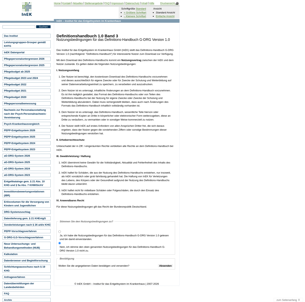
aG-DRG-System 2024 (17, 168)
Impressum (117, 3)
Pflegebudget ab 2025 (17, 71)
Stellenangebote (94, 3)
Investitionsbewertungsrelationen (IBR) (24, 193)
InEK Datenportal (14, 52)
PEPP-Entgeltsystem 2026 (19, 130)
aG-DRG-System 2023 (17, 175)
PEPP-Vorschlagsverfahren (20, 231)
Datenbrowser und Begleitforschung (26, 260)
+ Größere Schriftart (135, 12)
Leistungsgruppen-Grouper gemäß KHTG (25, 44)
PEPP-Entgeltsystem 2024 (19, 143)
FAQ (6, 293)
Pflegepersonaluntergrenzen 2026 (24, 58)
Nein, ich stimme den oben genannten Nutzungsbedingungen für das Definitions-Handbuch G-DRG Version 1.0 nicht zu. (112, 248)
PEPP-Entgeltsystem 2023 (19, 149)
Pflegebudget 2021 (15, 90)
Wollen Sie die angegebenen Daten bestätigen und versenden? (93, 265)
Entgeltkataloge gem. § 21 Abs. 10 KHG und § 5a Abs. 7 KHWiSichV (24, 183)
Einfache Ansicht (165, 16)
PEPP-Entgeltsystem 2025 (19, 136)
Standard (141, 8)
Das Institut (11, 35)
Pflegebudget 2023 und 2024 (21, 78)
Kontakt (66, 3)
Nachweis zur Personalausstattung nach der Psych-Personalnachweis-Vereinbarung (25, 113)
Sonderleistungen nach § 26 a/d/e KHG (27, 224)
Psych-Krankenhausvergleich (21, 123)
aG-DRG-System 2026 (17, 155)
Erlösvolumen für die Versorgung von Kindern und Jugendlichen (26, 203)
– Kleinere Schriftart (135, 16)
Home (57, 3)
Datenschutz (132, 3)
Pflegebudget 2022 (15, 84)
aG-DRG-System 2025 (17, 162)
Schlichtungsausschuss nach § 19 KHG (24, 268)
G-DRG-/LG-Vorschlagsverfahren (23, 237)
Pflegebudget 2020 (15, 97)
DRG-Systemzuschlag (17, 211)
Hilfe (151, 3)
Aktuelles (78, 3)
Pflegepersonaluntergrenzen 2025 (24, 65)
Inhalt (144, 3)
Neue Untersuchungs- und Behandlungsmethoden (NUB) (22, 245)
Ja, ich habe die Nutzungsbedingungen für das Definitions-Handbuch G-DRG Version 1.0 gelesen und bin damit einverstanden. (114, 237)
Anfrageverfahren (14, 277)
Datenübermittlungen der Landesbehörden (19, 285)
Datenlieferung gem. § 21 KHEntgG (25, 218)
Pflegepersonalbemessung (20, 103)
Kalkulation (11, 254)
